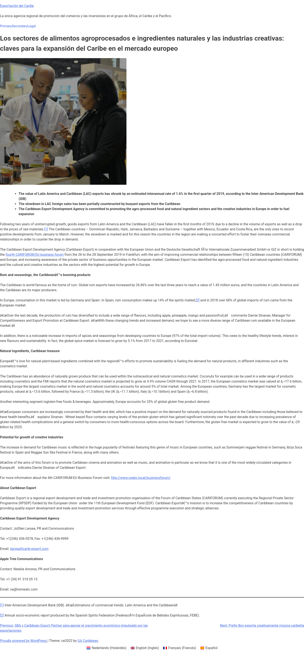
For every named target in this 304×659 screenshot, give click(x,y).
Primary (6, 26)
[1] (46, 229)
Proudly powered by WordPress (24, 641)
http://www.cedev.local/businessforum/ (141, 478)
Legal (31, 26)
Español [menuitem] (211, 648)
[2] (197, 300)
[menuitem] (106, 648)
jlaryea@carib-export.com (29, 549)
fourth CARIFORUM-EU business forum (35, 255)
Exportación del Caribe (17, 6)
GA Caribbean (87, 641)
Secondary (19, 26)
